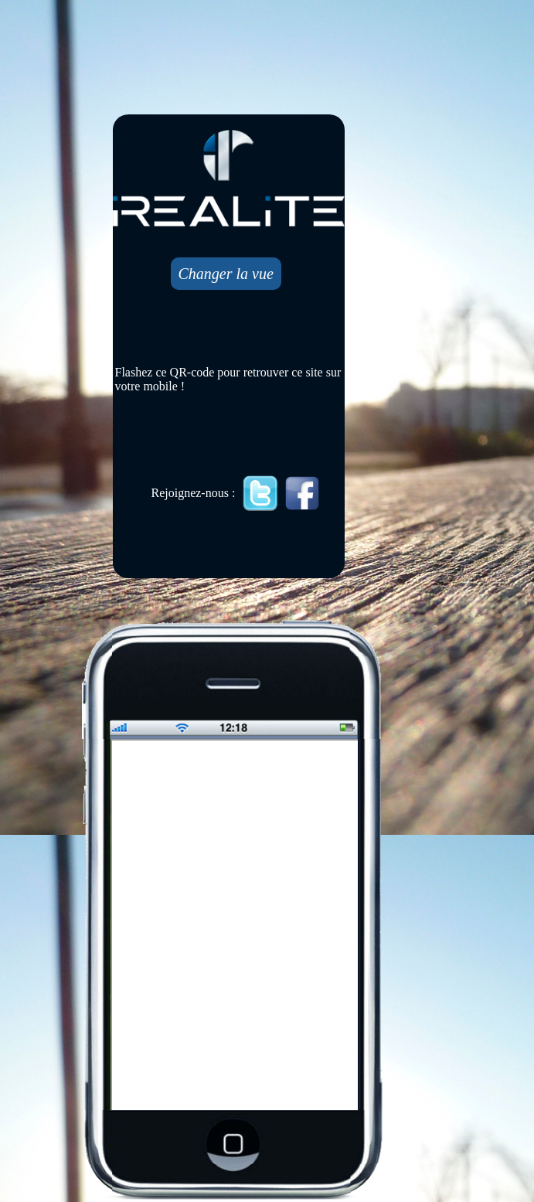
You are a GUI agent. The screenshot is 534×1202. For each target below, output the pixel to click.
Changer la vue (226, 273)
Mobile (236, 926)
